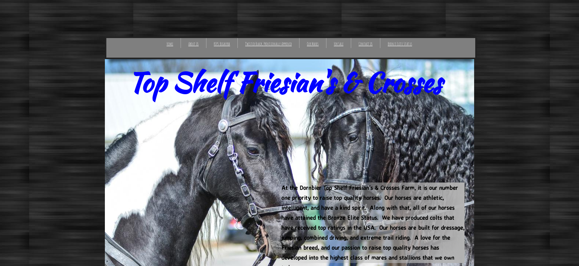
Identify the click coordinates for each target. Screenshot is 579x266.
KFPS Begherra (222, 44)
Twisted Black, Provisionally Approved (268, 44)
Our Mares (313, 44)
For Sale (338, 44)
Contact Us (366, 44)
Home (170, 44)
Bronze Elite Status (400, 44)
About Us (193, 44)
